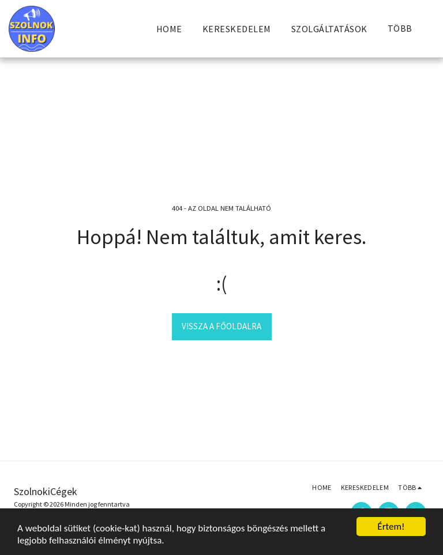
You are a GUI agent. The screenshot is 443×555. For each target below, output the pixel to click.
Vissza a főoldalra (221, 326)
